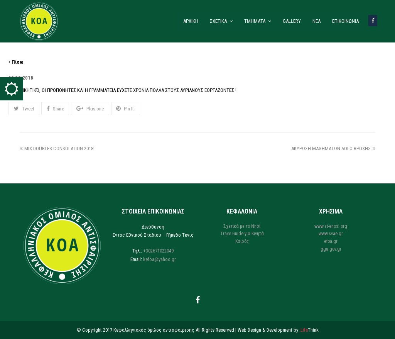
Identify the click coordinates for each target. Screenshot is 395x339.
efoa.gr (331, 241)
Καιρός (242, 241)
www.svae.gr (331, 233)
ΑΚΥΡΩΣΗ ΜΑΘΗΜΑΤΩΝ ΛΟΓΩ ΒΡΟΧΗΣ (333, 148)
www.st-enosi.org (330, 226)
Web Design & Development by (278, 330)
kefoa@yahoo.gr (159, 259)
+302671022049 (158, 251)
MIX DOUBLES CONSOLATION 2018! (57, 148)
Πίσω (16, 62)
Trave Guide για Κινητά (242, 233)
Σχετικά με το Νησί (241, 226)
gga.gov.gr (331, 249)
